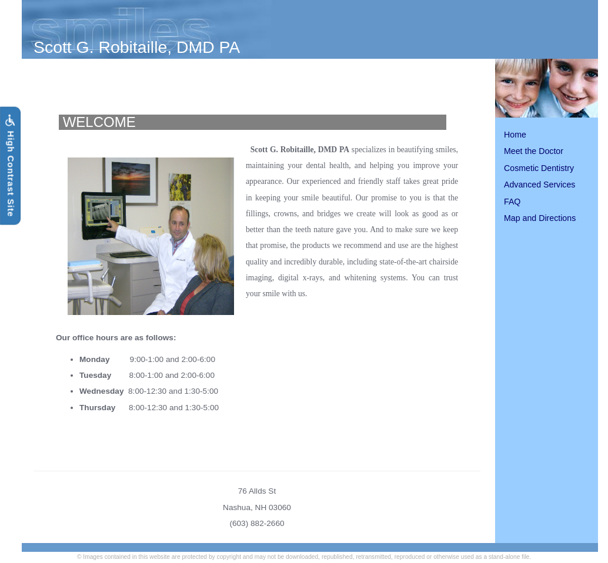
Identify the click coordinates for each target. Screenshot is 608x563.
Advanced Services (539, 184)
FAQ (512, 201)
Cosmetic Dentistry (539, 168)
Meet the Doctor (533, 151)
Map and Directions (540, 218)
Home (515, 134)
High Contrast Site (10, 166)
